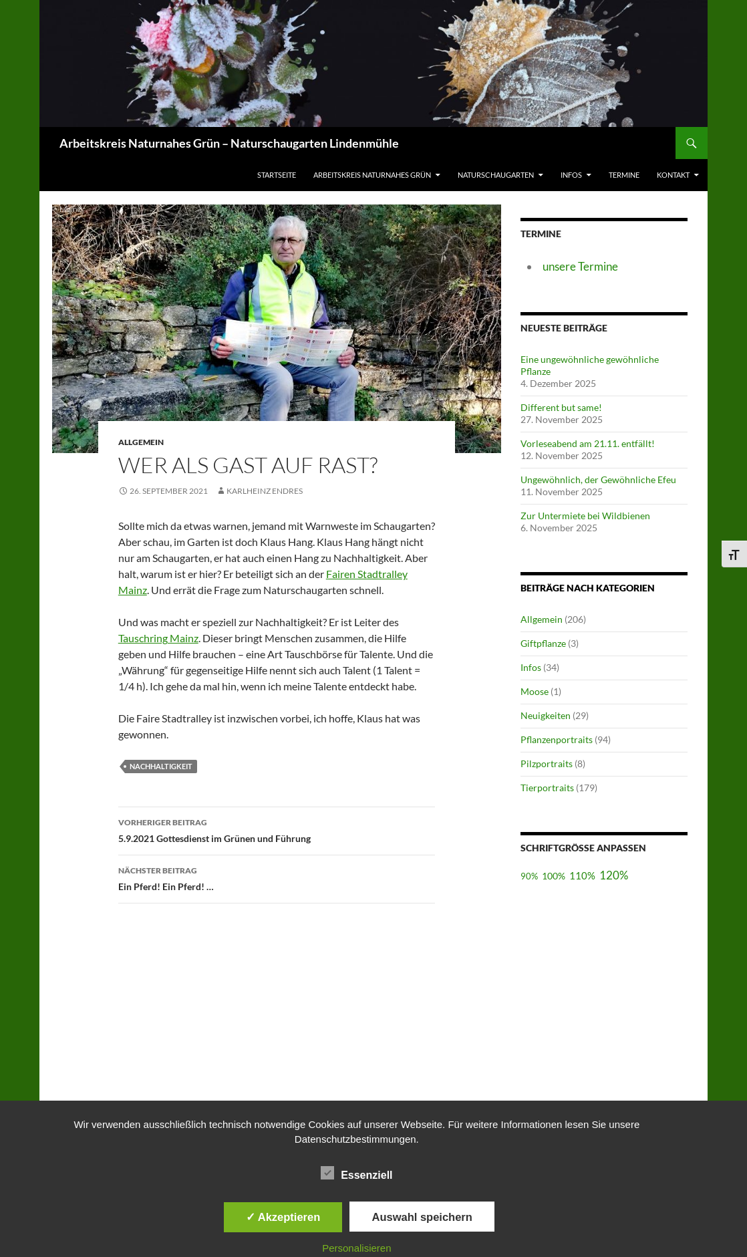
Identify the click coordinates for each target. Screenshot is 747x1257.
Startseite (276, 174)
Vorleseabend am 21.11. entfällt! (587, 443)
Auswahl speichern (421, 1217)
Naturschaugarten (496, 174)
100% (553, 875)
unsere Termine (580, 266)
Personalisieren (356, 1248)
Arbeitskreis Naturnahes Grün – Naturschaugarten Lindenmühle (229, 143)
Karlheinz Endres (265, 491)
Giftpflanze (543, 643)
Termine (624, 174)
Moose (534, 691)
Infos (571, 174)
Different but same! (561, 407)
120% (613, 875)
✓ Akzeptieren (283, 1217)
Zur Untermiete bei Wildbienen (585, 515)
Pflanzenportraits (556, 739)
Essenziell (356, 1173)
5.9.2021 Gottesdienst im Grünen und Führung (276, 829)
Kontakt (673, 174)
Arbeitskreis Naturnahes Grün (372, 174)
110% (582, 875)
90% (529, 876)
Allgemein (541, 619)
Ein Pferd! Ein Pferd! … (276, 877)
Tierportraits (547, 787)
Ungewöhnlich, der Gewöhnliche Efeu (598, 479)
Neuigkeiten (545, 715)
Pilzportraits (546, 763)
